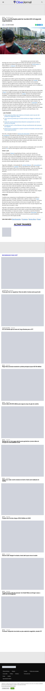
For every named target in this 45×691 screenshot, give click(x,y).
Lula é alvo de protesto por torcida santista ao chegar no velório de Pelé (22, 119)
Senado (35, 80)
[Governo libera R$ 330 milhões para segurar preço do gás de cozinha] (22, 385)
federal (12, 153)
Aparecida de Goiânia (7, 678)
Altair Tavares (10, 25)
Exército (13, 66)
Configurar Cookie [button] (5, 688)
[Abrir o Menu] (3, 2)
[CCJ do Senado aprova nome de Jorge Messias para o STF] (22, 310)
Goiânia (9, 676)
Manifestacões (16, 219)
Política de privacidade (34, 671)
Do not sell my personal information (8, 686)
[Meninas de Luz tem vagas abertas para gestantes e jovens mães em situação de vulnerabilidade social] (22, 422)
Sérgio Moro (32, 219)
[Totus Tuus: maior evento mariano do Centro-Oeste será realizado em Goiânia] (22, 461)
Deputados (34, 212)
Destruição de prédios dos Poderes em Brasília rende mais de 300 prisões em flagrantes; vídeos (21, 115)
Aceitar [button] (12, 688)
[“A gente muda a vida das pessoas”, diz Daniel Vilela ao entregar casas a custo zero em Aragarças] (22, 574)
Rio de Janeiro (35, 64)
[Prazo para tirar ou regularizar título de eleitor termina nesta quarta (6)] (22, 273)
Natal (37, 199)
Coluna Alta (5, 673)
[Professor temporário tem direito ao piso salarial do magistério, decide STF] (22, 612)
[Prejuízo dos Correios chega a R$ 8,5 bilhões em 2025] (22, 499)
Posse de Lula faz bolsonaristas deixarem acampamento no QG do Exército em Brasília (22, 122)
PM (7, 148)
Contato (25, 671)
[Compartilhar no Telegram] (38, 25)
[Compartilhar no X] (42, 25)
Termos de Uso (27, 673)
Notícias (17, 673)
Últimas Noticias (6, 671)
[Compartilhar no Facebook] (40, 25)
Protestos (25, 219)
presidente (6, 135)
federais (29, 165)
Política (11, 673)
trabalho (16, 166)
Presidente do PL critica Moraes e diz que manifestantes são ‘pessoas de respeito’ (22, 126)
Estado (24, 93)
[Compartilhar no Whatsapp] (36, 25)
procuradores (37, 165)
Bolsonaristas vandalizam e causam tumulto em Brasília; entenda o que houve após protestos (23, 129)
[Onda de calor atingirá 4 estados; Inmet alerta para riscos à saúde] (22, 537)
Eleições (13, 671)
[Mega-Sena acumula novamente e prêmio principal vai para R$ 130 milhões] (22, 348)
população (34, 102)
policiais (24, 165)
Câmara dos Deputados (23, 133)
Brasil (4, 92)
